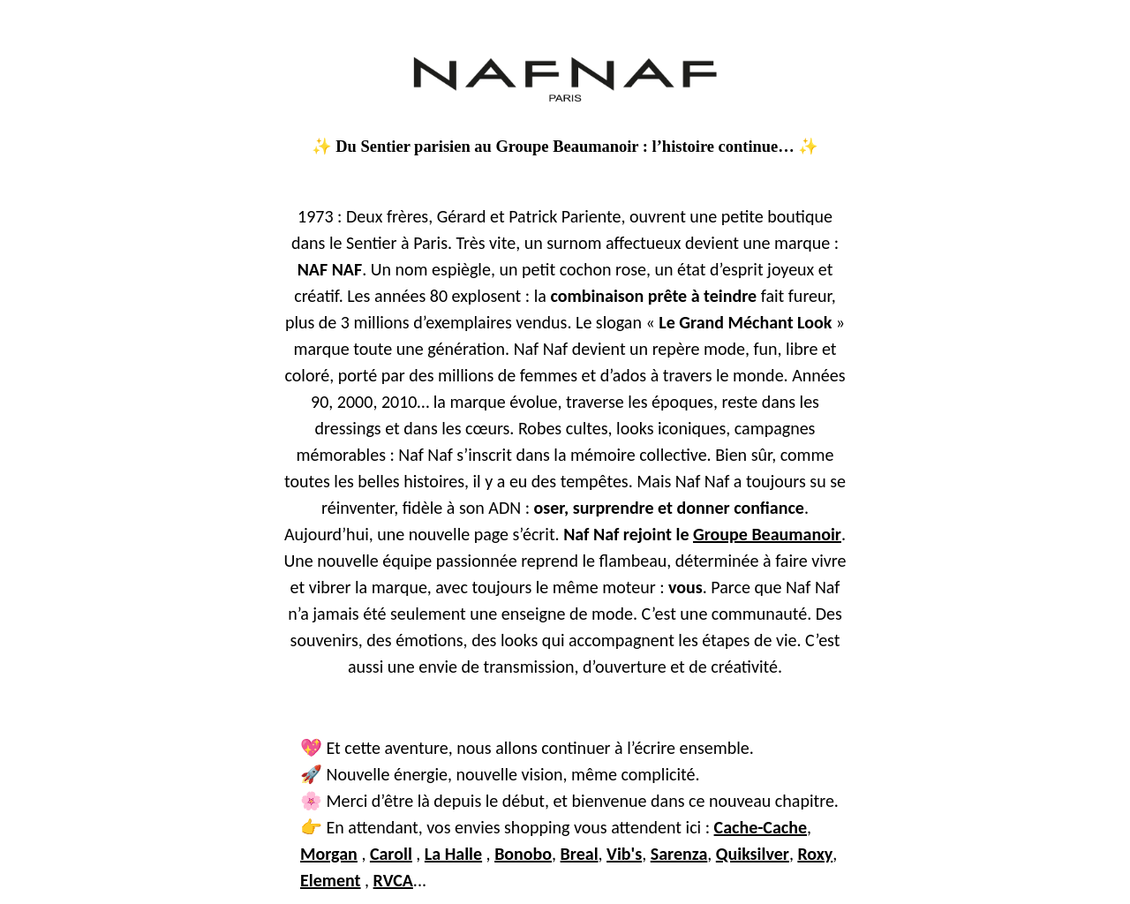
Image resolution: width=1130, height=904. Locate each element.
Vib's (624, 853)
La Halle (453, 853)
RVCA (393, 880)
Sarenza (679, 853)
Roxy (814, 853)
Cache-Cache (760, 827)
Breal (580, 853)
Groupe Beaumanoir (767, 534)
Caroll (391, 853)
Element (330, 880)
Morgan (329, 853)
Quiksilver (752, 853)
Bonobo (523, 853)
